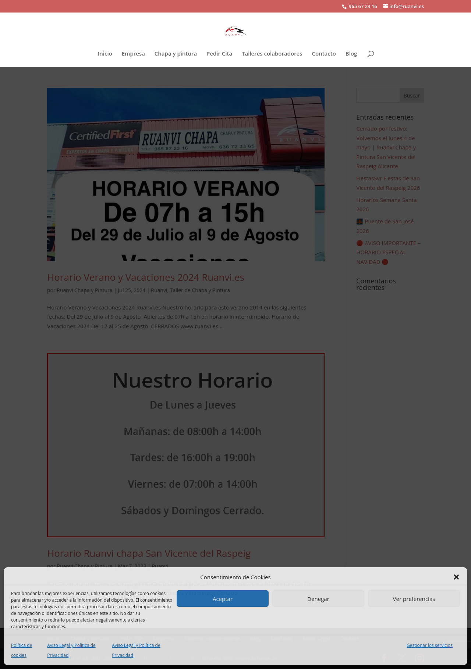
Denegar (318, 598)
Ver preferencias (414, 598)
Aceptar (223, 598)
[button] (456, 577)
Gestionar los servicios (430, 645)
